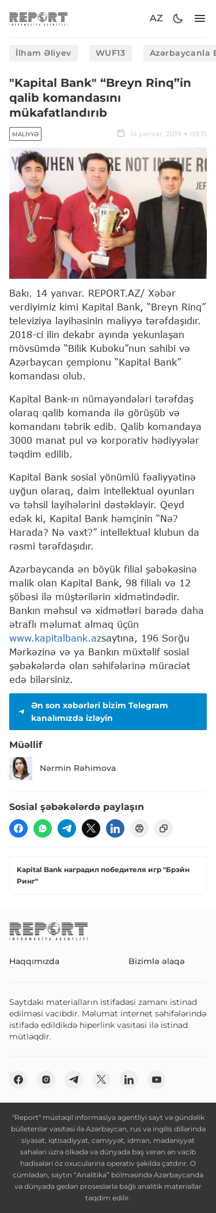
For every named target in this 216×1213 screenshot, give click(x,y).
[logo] (38, 18)
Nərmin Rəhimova (62, 768)
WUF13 (111, 53)
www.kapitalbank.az (55, 637)
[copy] (163, 828)
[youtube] (156, 1079)
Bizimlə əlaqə (156, 961)
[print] (139, 828)
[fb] (18, 828)
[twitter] (91, 828)
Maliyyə (25, 134)
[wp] (42, 828)
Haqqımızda (34, 961)
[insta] (46, 1079)
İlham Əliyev (43, 53)
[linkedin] (115, 828)
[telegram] (67, 828)
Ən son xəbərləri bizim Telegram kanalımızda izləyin (92, 711)
